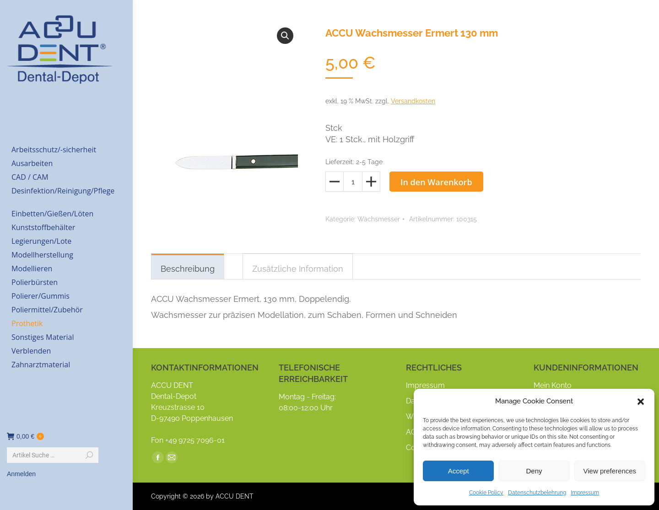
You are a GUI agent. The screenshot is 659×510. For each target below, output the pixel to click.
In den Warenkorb (436, 182)
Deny (534, 471)
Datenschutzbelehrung (537, 492)
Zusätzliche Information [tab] (297, 269)
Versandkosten (413, 101)
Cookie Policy (486, 492)
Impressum (585, 492)
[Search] (52, 455)
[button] (640, 401)
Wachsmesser (378, 219)
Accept (458, 471)
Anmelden (21, 474)
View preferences (610, 471)
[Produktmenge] (353, 182)
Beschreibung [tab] (188, 269)
